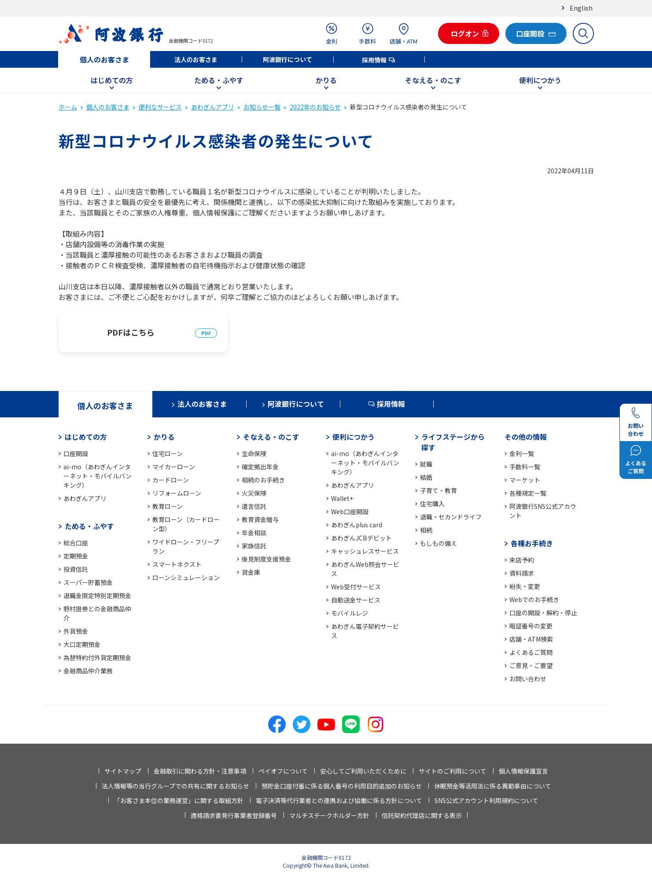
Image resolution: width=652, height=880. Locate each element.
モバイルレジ (349, 613)
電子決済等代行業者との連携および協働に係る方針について (339, 800)
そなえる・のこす (433, 80)
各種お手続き (532, 543)
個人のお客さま (104, 59)
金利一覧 (521, 453)
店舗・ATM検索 (531, 639)
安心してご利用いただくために (363, 771)
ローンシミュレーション (186, 577)
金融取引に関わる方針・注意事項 (200, 771)
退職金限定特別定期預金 (97, 595)
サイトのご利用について (452, 771)
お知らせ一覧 (261, 106)
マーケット (524, 479)
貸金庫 (251, 572)
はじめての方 (112, 80)
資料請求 (521, 573)
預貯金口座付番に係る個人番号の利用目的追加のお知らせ (342, 785)
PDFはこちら (131, 332)
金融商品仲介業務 (88, 670)
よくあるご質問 (531, 652)
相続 (426, 530)
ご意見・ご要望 (531, 665)
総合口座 (75, 542)
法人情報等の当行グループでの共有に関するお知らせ (175, 785)
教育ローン (167, 506)
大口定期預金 (81, 644)
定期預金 (75, 555)
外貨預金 (75, 631)
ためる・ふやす (218, 80)
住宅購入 (432, 503)
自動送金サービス (355, 599)
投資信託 (75, 569)
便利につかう (540, 80)
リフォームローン (176, 493)
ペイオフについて (283, 771)
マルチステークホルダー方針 (329, 815)
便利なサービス (160, 106)
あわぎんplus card (356, 524)
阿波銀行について (287, 59)
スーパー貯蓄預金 (88, 582)
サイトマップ (122, 771)
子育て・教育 (438, 490)
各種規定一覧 (527, 493)
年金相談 (254, 532)
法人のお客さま (195, 59)
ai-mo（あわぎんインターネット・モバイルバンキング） (97, 475)
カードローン (170, 479)
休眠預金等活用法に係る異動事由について (492, 785)
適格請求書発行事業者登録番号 (234, 815)
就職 (426, 464)
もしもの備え (438, 543)
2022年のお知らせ (315, 106)
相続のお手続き (263, 479)
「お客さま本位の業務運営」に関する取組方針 (178, 800)
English (581, 7)
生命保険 (254, 453)
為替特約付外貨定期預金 (97, 657)
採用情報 (374, 59)
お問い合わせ (527, 678)
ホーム (68, 106)
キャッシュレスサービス (365, 551)
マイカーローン (173, 466)
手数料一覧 (524, 466)
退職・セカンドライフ (451, 516)
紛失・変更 (524, 586)
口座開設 (75, 453)
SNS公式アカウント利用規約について (486, 800)
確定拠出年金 (260, 466)
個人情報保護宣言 (523, 771)
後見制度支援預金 (266, 559)
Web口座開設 (349, 511)
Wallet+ (342, 498)
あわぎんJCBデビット (361, 537)
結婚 (426, 477)
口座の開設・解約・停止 (543, 612)
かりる (326, 80)
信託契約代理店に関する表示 (422, 815)
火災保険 (254, 493)
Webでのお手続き (534, 599)
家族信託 (254, 545)
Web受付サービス (356, 586)
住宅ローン (167, 453)
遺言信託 (254, 506)
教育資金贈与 (260, 519)
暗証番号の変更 (531, 625)
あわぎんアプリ (212, 106)
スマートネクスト (177, 564)
